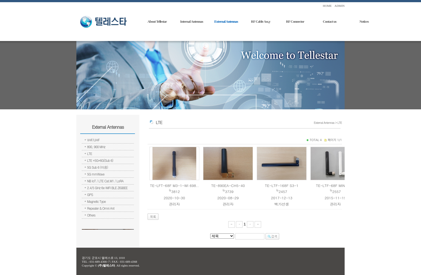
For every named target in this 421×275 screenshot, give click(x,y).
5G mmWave (95, 174)
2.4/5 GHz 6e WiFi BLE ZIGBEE (107, 187)
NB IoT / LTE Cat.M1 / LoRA (105, 181)
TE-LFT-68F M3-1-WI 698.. (174, 185)
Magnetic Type (96, 201)
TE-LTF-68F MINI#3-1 (335, 185)
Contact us (329, 21)
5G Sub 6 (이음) (97, 167)
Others (91, 215)
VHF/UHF (93, 140)
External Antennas (226, 21)
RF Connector (295, 21)
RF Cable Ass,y (260, 21)
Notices (363, 21)
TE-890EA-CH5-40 (228, 185)
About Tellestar (157, 21)
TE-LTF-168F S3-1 (282, 185)
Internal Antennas (191, 21)
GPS (90, 194)
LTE (89, 153)
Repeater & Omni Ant (100, 208)
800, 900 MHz (96, 146)
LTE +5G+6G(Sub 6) (100, 160)
